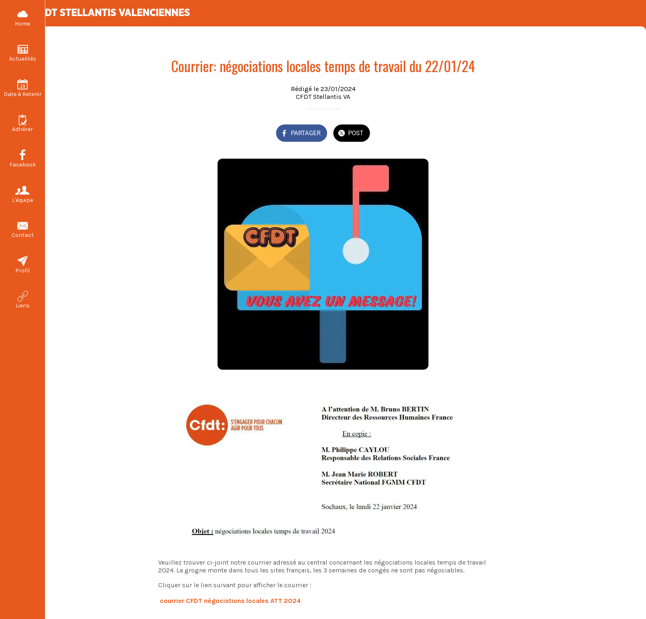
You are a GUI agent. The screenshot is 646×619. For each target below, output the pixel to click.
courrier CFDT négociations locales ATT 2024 (230, 601)
